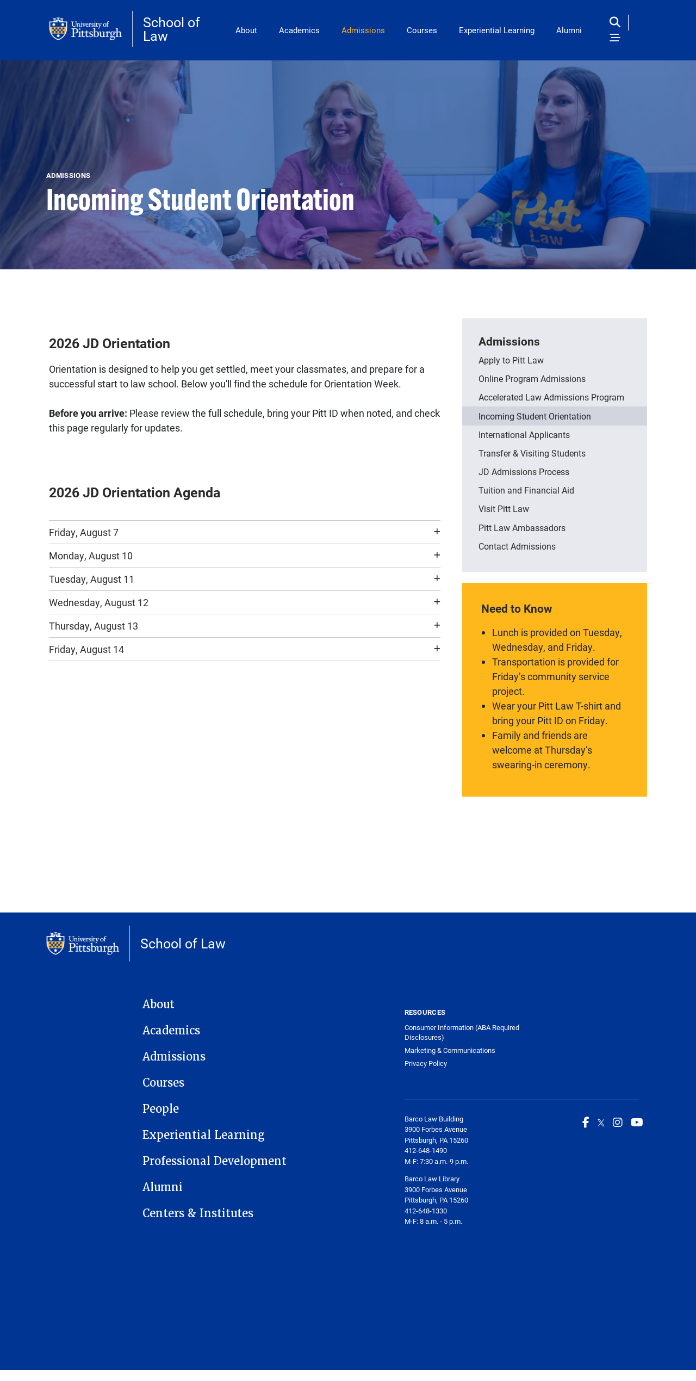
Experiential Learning (497, 29)
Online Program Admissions (532, 378)
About (246, 29)
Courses (422, 29)
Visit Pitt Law (503, 508)
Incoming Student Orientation (534, 416)
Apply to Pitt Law (511, 360)
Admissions (363, 29)
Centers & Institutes (197, 1213)
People (160, 1109)
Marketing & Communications (450, 1050)
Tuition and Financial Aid (526, 490)
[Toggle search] (617, 22)
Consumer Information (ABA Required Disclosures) (462, 1032)
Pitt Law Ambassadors (522, 527)
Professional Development (214, 1161)
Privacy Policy (426, 1063)
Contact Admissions (517, 546)
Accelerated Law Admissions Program (551, 397)
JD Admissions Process (523, 471)
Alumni (569, 29)
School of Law (171, 28)
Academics (299, 29)
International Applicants (524, 434)
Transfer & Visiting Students (532, 453)
